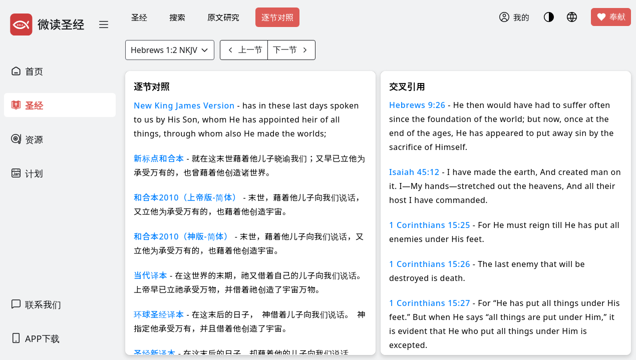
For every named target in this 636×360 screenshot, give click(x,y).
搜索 (177, 17)
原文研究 (223, 17)
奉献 (610, 17)
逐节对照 (277, 17)
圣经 (139, 17)
